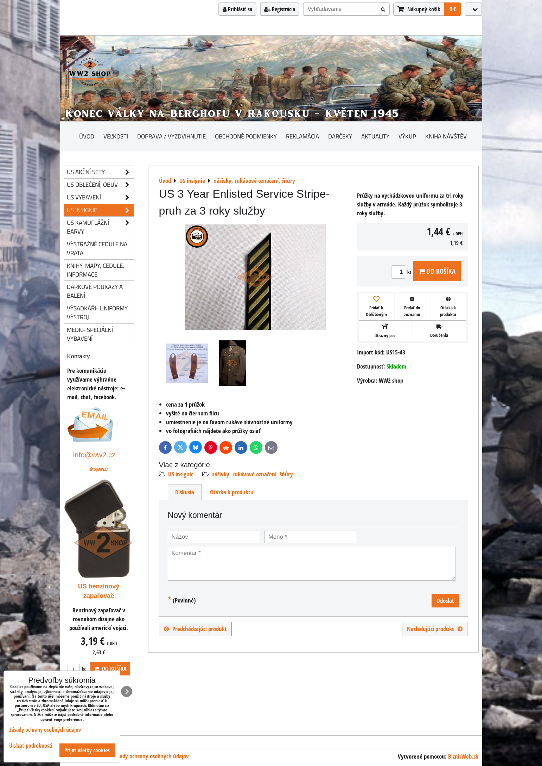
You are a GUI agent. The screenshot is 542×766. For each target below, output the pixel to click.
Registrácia (279, 9)
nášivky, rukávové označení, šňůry (252, 474)
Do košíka (437, 271)
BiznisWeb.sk (463, 756)
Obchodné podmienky (246, 136)
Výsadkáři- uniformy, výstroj (98, 312)
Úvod (86, 136)
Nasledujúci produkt (435, 629)
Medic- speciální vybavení (90, 334)
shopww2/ (98, 469)
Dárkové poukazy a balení (95, 291)
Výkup (407, 136)
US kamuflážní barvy (100, 227)
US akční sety (100, 172)
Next (126, 691)
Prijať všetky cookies (87, 750)
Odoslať (445, 601)
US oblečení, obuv (100, 185)
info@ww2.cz (94, 455)
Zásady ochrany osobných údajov (150, 756)
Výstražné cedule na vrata (97, 248)
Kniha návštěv (446, 136)
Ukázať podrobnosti (30, 746)
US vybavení (100, 197)
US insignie (181, 474)
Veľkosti (115, 136)
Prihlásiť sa (237, 9)
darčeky (340, 136)
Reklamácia (302, 136)
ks (402, 272)
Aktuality (375, 136)
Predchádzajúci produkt (195, 629)
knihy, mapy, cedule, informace (95, 270)
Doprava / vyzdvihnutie (171, 136)
